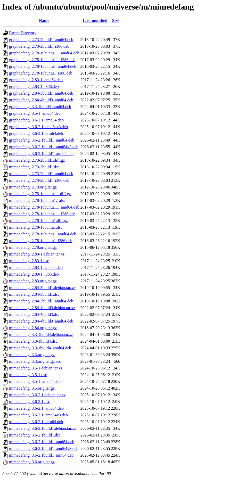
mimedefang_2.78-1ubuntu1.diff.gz (38, 220)
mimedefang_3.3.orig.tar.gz (32, 354)
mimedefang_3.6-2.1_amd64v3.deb (38, 415)
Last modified (95, 20)
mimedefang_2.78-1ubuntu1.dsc (35, 227)
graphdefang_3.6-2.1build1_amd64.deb (41, 140)
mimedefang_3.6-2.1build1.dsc (35, 435)
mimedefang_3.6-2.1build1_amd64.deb (41, 442)
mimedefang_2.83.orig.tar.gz (33, 281)
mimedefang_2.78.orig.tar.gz (33, 247)
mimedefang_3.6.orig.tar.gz (32, 462)
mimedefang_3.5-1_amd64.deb (35, 381)
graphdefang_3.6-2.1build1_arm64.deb (41, 153)
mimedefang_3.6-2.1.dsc (29, 401)
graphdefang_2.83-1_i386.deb (34, 86)
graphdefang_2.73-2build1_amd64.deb (41, 39)
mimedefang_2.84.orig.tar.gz (33, 328)
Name (44, 20)
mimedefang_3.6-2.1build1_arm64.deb (41, 455)
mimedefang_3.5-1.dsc (28, 375)
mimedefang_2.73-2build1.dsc (34, 167)
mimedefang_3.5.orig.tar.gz (32, 388)
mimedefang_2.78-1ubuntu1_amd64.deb (42, 234)
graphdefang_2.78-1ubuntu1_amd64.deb (42, 66)
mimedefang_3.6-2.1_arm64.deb (36, 421)
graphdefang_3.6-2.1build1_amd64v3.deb (43, 147)
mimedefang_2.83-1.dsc (29, 261)
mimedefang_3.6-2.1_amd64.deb (36, 408)
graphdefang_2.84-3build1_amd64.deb (41, 93)
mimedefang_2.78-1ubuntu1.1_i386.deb (42, 214)
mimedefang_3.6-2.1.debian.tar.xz (37, 395)
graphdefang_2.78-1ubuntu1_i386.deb (40, 73)
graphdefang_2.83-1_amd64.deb (36, 80)
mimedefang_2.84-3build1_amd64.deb (41, 301)
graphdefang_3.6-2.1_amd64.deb (36, 120)
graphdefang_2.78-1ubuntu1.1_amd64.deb (44, 53)
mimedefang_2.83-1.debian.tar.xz (36, 254)
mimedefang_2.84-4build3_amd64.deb (41, 321)
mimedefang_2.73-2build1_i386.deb (39, 180)
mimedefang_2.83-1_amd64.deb (36, 267)
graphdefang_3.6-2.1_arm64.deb (36, 133)
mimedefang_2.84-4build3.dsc (34, 314)
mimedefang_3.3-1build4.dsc (33, 341)
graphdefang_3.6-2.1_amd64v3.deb (38, 127)
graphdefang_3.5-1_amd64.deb (35, 113)
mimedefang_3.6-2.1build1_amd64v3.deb (43, 448)
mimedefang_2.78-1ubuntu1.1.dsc (37, 200)
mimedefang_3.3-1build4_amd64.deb (40, 348)
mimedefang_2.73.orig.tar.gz (33, 187)
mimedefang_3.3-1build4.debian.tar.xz (41, 334)
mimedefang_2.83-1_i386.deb (34, 274)
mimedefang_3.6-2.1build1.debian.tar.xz (42, 428)
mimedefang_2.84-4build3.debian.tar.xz (42, 308)
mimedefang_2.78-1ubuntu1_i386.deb (40, 240)
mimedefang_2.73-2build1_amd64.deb (41, 173)
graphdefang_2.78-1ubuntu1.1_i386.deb (42, 59)
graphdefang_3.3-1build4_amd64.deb (40, 106)
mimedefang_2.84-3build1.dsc (34, 294)
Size (115, 20)
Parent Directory (22, 33)
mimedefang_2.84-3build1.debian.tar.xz (42, 287)
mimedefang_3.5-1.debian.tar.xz (35, 368)
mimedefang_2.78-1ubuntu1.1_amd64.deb (44, 207)
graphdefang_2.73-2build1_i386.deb (39, 46)
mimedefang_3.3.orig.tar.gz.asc (35, 361)
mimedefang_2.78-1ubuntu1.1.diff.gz (40, 194)
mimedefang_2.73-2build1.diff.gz (37, 160)
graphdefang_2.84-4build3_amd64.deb (41, 100)
